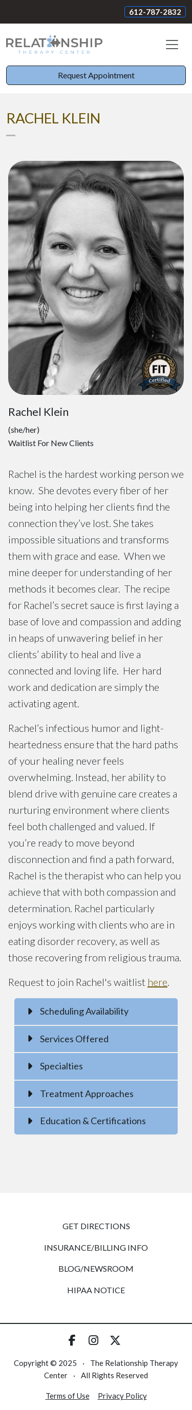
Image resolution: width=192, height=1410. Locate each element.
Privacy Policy (122, 1395)
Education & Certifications (93, 1120)
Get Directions (96, 1226)
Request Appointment (96, 75)
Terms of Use (68, 1395)
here (157, 982)
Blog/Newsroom (96, 1268)
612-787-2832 (155, 11)
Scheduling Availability (84, 1011)
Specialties (61, 1065)
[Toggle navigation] (172, 44)
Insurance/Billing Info (96, 1247)
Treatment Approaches (87, 1093)
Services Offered (74, 1038)
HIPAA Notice (96, 1290)
